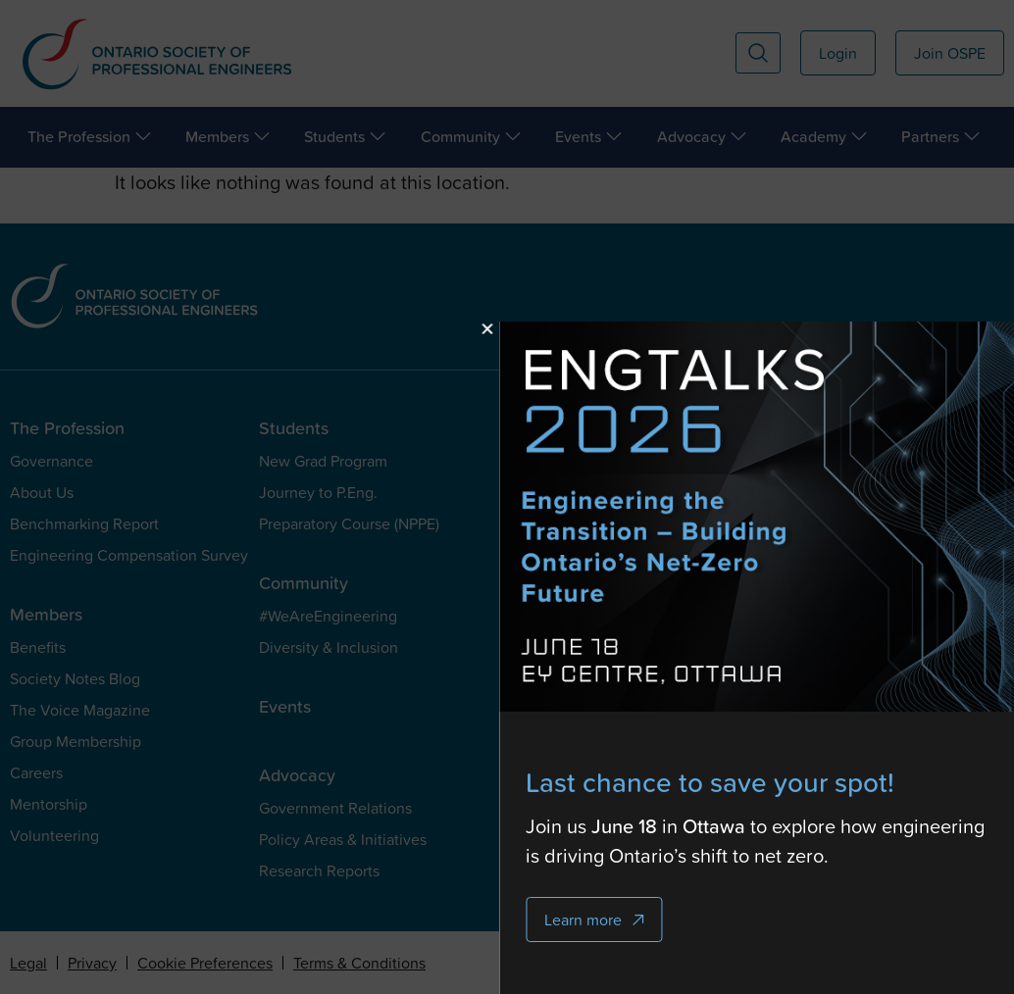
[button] (576, 329)
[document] (507, 497)
